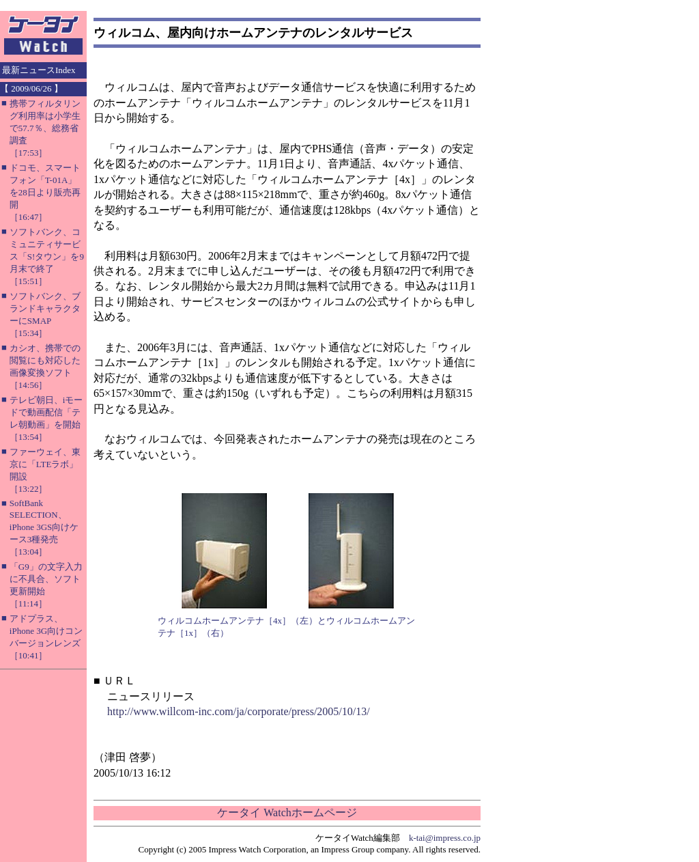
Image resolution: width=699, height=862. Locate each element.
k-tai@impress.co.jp (445, 838)
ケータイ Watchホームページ (286, 812)
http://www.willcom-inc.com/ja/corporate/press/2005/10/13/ (238, 711)
